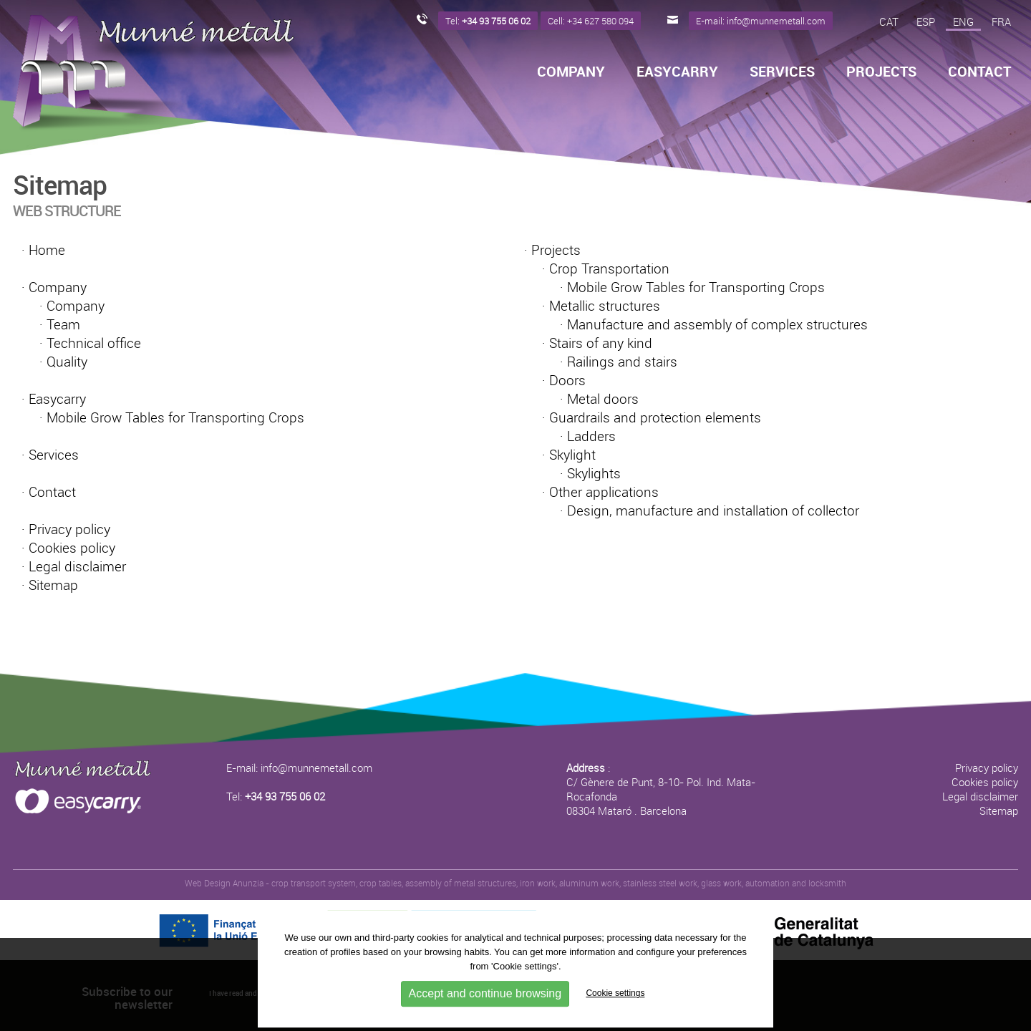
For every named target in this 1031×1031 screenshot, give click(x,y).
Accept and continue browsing (485, 993)
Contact (979, 71)
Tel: (275, 796)
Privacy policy (69, 529)
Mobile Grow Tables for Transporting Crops (175, 417)
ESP (925, 21)
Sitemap (53, 585)
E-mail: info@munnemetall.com (299, 767)
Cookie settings (615, 994)
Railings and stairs (622, 361)
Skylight (572, 454)
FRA (1001, 21)
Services (782, 71)
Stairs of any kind (600, 343)
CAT (889, 21)
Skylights (594, 473)
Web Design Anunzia (224, 883)
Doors (567, 380)
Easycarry (677, 71)
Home (47, 250)
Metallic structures (604, 305)
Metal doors (603, 398)
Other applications (604, 492)
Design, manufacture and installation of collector (713, 510)
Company (571, 71)
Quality (67, 361)
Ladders (591, 436)
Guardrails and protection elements (655, 417)
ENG (963, 21)
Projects (881, 71)
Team (63, 324)
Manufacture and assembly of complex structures (717, 324)
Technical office (94, 343)
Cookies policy (72, 547)
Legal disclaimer (77, 566)
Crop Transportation (609, 268)
